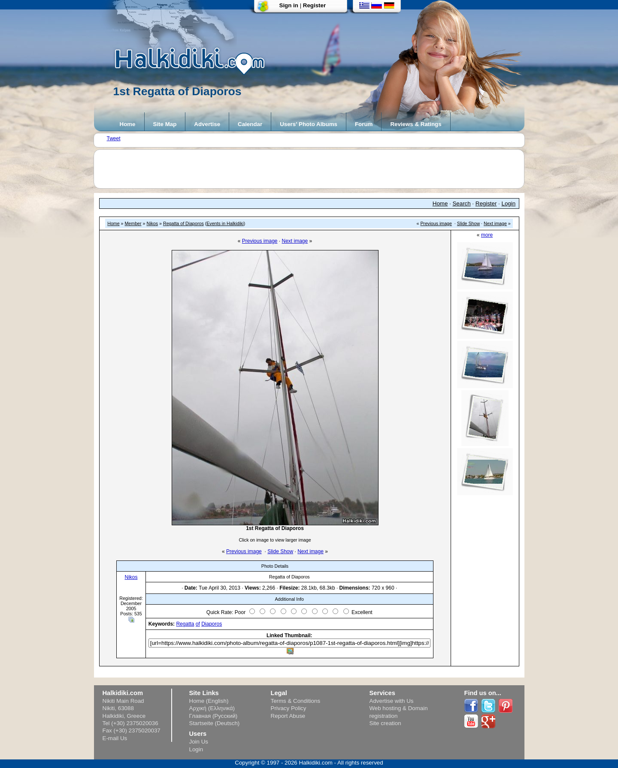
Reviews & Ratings (415, 124)
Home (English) (209, 701)
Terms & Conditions (296, 701)
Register (314, 5)
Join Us (198, 741)
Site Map (165, 124)
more (487, 235)
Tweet (114, 139)
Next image (495, 223)
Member (132, 223)
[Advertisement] (313, 169)
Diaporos (211, 624)
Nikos (152, 223)
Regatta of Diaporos (183, 223)
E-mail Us (115, 738)
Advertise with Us (392, 701)
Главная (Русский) (213, 716)
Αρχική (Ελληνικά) (212, 708)
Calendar (250, 124)
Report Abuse (288, 716)
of (198, 624)
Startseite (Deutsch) (214, 723)
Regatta (185, 624)
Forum (364, 124)
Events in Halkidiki (224, 223)
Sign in (288, 5)
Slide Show (468, 223)
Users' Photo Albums (308, 124)
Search (461, 203)
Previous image (436, 223)
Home (128, 124)
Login (509, 203)
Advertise (207, 124)
